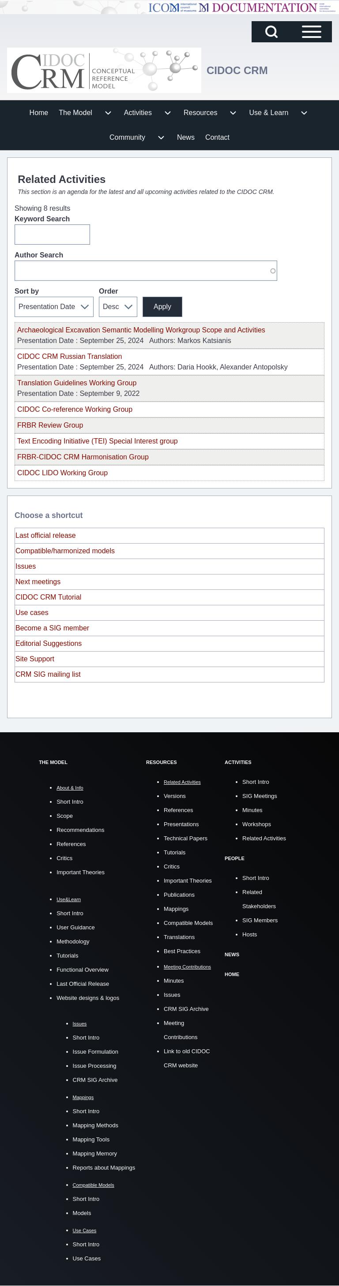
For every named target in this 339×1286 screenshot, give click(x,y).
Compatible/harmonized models (65, 551)
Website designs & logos (87, 998)
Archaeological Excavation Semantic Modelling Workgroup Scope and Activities (141, 330)
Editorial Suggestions (48, 643)
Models (82, 1213)
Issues (25, 566)
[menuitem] (39, 113)
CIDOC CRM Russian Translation (69, 356)
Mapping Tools (91, 1139)
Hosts (249, 934)
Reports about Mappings (104, 1167)
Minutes (174, 980)
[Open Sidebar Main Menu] (311, 31)
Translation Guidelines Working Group (76, 383)
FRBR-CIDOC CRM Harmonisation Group (83, 457)
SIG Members (260, 920)
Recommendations (80, 830)
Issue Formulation (95, 1051)
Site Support (34, 659)
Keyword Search (42, 219)
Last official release (45, 535)
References (71, 844)
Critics (64, 858)
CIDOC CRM (237, 70)
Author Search (39, 255)
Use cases (32, 612)
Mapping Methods (95, 1125)
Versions (175, 796)
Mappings (176, 909)
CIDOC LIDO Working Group (62, 473)
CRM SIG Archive (95, 1080)
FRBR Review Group (50, 425)
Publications (179, 894)
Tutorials (67, 955)
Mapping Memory (95, 1153)
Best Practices (182, 951)
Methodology (72, 941)
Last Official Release (82, 983)
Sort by (27, 291)
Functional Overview (82, 969)
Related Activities (264, 838)
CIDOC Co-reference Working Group (74, 409)
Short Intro (69, 801)
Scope (64, 816)
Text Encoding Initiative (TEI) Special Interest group (97, 441)
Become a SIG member (52, 628)
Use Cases (87, 1258)
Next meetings (37, 581)
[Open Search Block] (271, 31)
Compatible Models (188, 923)
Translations (179, 937)
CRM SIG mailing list (48, 674)
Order (108, 291)
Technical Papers (185, 838)
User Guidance (75, 927)
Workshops (256, 824)
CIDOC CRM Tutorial (48, 597)
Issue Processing (95, 1065)
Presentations (181, 824)
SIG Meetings (259, 796)
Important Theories (80, 872)
